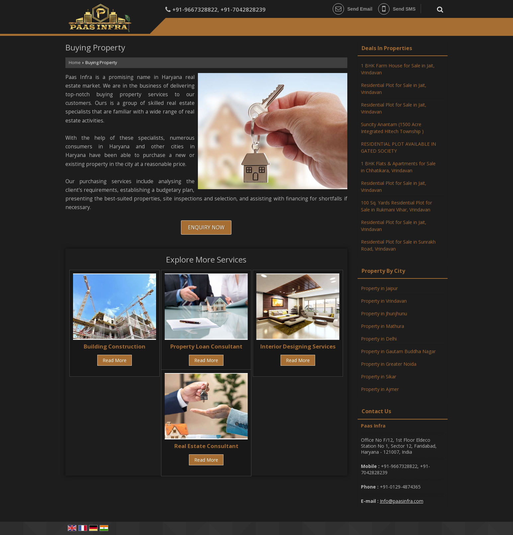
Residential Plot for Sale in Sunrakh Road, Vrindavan (398, 245)
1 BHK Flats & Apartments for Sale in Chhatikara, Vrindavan (398, 167)
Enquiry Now (206, 227)
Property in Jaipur (379, 288)
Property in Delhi (379, 339)
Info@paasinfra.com (401, 501)
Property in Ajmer (380, 389)
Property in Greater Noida (388, 364)
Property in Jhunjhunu (384, 313)
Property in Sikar (378, 376)
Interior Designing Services (298, 346)
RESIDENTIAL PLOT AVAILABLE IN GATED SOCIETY (398, 147)
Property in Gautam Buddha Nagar (398, 351)
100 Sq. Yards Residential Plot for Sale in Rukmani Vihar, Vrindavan (396, 206)
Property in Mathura (382, 326)
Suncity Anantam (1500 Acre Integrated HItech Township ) (392, 127)
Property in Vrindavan (384, 301)
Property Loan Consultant (206, 346)
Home (75, 62)
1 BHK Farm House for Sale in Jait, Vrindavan (398, 69)
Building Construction (114, 346)
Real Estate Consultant (206, 446)
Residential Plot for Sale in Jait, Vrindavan (393, 88)
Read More (115, 360)
